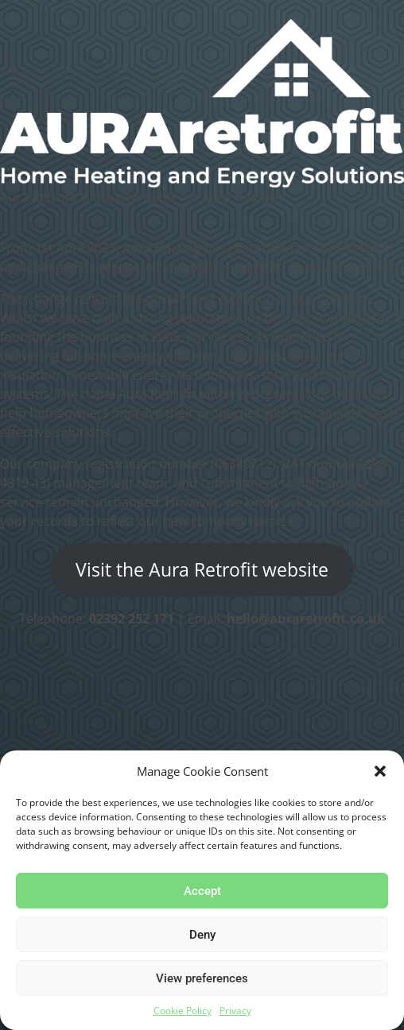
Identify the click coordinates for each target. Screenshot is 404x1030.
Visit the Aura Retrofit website (202, 569)
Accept (202, 891)
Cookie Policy (182, 1010)
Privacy (235, 1010)
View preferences (202, 978)
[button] (380, 771)
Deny (202, 935)
